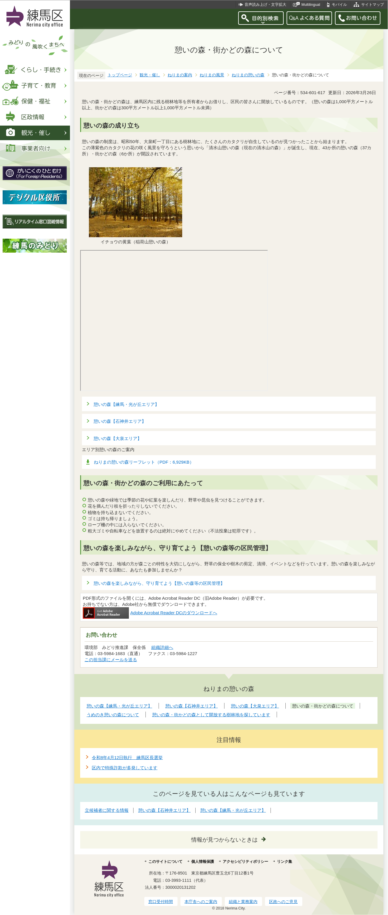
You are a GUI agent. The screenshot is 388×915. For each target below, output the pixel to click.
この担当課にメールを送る (111, 659)
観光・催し (150, 75)
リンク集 (284, 861)
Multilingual (310, 4)
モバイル (339, 4)
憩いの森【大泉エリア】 (118, 438)
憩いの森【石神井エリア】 (120, 421)
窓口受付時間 (160, 901)
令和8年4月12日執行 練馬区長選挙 (127, 757)
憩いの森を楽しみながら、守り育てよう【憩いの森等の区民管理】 (159, 583)
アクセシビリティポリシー (245, 861)
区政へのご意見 (283, 901)
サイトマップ (372, 4)
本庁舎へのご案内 (201, 901)
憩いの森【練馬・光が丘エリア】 (126, 404)
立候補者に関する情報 (107, 810)
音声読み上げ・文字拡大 (265, 4)
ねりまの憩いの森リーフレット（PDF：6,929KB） (144, 462)
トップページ (120, 75)
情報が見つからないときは (224, 840)
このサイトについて (165, 861)
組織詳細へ (162, 647)
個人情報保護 (202, 861)
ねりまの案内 (180, 75)
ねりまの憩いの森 (248, 75)
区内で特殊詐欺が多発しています (124, 767)
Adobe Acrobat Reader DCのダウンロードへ (150, 612)
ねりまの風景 (212, 75)
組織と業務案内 (243, 901)
